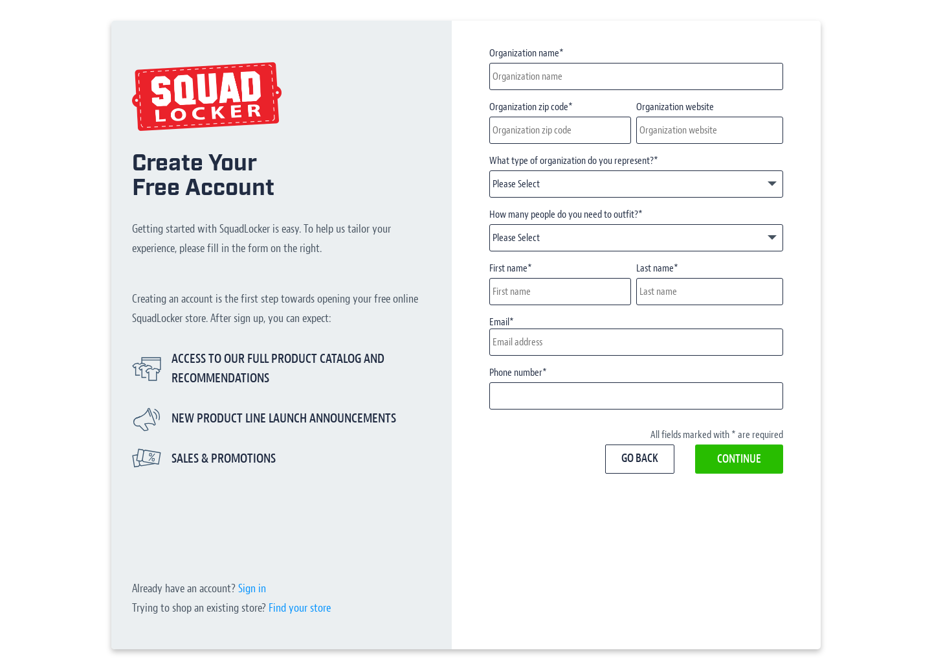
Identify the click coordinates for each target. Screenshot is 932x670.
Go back (639, 458)
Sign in (252, 588)
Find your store (300, 608)
